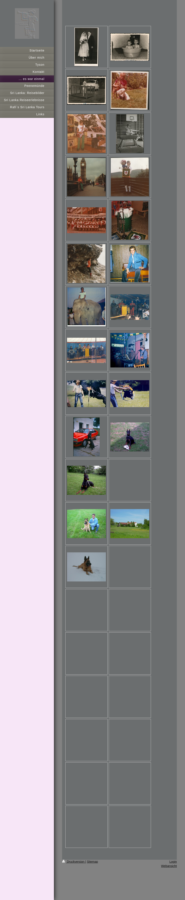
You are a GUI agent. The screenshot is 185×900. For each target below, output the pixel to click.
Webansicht (169, 866)
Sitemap (92, 861)
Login (173, 861)
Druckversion (73, 861)
